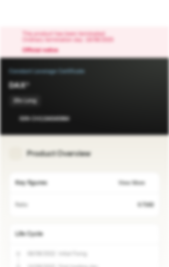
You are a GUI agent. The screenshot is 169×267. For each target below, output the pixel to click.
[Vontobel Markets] (29, 13)
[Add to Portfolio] (152, 118)
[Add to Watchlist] (137, 118)
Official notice (44, 50)
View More (136, 183)
